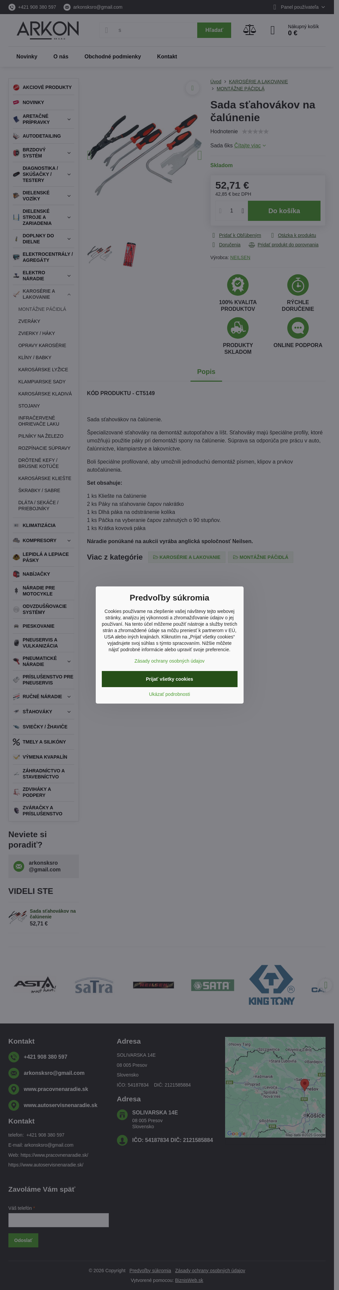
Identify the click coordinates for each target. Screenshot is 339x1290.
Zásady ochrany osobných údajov (169, 661)
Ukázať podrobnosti (169, 694)
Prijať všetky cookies (169, 679)
